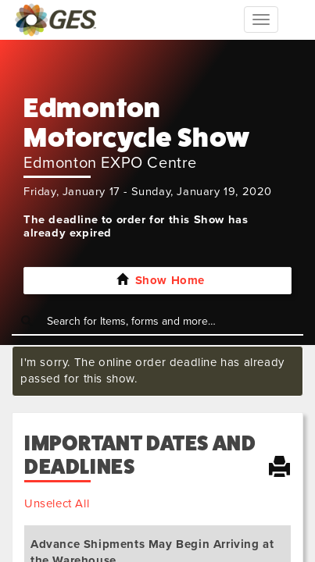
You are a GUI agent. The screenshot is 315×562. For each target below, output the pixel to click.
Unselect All (56, 503)
